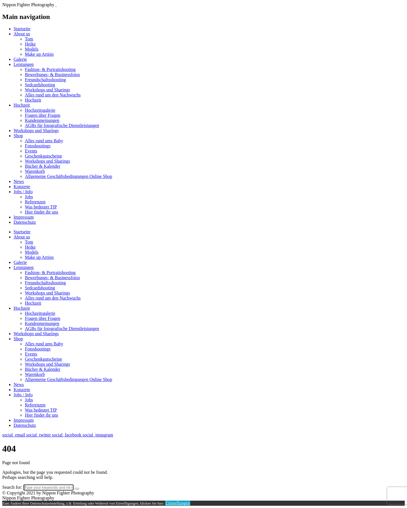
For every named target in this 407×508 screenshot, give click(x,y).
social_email (14, 434)
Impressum (24, 217)
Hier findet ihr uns (41, 212)
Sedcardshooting (40, 84)
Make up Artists (39, 54)
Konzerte (22, 186)
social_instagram (98, 434)
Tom (29, 38)
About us (22, 33)
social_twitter (39, 434)
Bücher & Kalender (42, 166)
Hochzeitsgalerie (40, 110)
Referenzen (35, 201)
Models (31, 49)
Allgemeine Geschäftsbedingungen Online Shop (68, 176)
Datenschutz (25, 222)
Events (31, 150)
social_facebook (67, 434)
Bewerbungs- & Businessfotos (52, 74)
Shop (18, 135)
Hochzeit (33, 100)
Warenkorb (35, 171)
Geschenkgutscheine (43, 156)
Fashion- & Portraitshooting (50, 69)
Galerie (20, 59)
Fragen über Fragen (42, 115)
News (19, 181)
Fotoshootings (38, 145)
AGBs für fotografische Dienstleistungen (62, 125)
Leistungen (24, 64)
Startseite (22, 28)
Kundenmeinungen (42, 120)
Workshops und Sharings (47, 89)
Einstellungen (177, 503)
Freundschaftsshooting (45, 79)
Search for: (12, 487)
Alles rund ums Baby (44, 140)
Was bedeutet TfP (41, 207)
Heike (30, 44)
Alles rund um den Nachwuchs (53, 94)
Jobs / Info (23, 191)
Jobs (29, 196)
